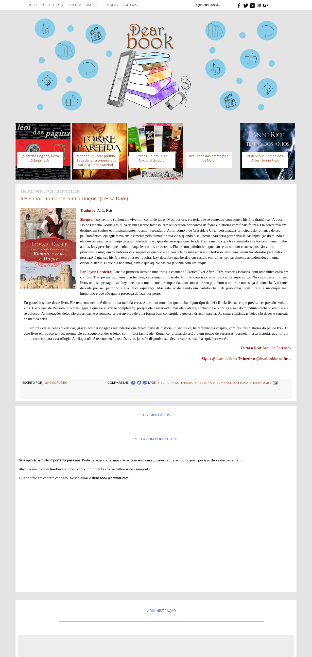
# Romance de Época (230, 382)
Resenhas (111, 5)
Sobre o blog (52, 5)
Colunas (130, 5)
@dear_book (222, 359)
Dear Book (262, 348)
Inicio (32, 5)
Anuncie (92, 5)
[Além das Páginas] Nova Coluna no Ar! (40, 158)
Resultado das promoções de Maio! (208, 158)
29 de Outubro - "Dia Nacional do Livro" (152, 158)
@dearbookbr (267, 359)
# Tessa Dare (260, 382)
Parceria (74, 5)
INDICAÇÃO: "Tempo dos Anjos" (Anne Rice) (265, 158)
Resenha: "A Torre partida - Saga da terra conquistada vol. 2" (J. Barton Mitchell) (96, 160)
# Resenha (203, 382)
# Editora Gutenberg (175, 382)
